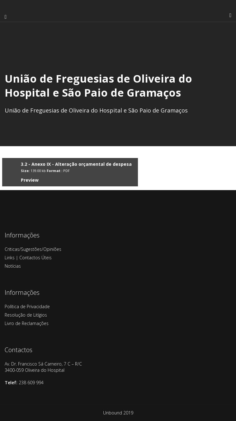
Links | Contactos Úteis (28, 258)
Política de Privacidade (27, 306)
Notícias (13, 266)
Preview (30, 180)
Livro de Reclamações (27, 323)
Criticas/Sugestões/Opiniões (33, 249)
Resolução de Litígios (26, 315)
